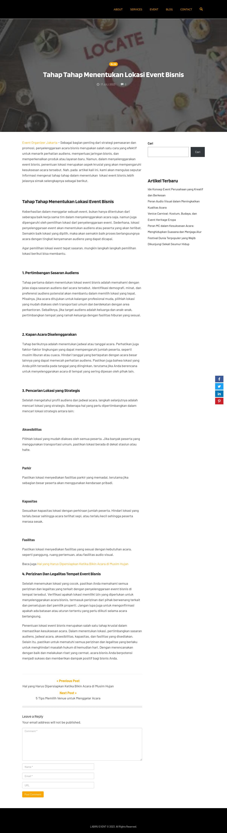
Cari (150, 143)
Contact (186, 9)
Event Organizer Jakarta (39, 142)
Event (154, 9)
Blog (169, 9)
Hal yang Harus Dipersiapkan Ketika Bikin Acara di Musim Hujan (82, 564)
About (118, 9)
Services (136, 9)
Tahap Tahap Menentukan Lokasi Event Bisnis (113, 74)
